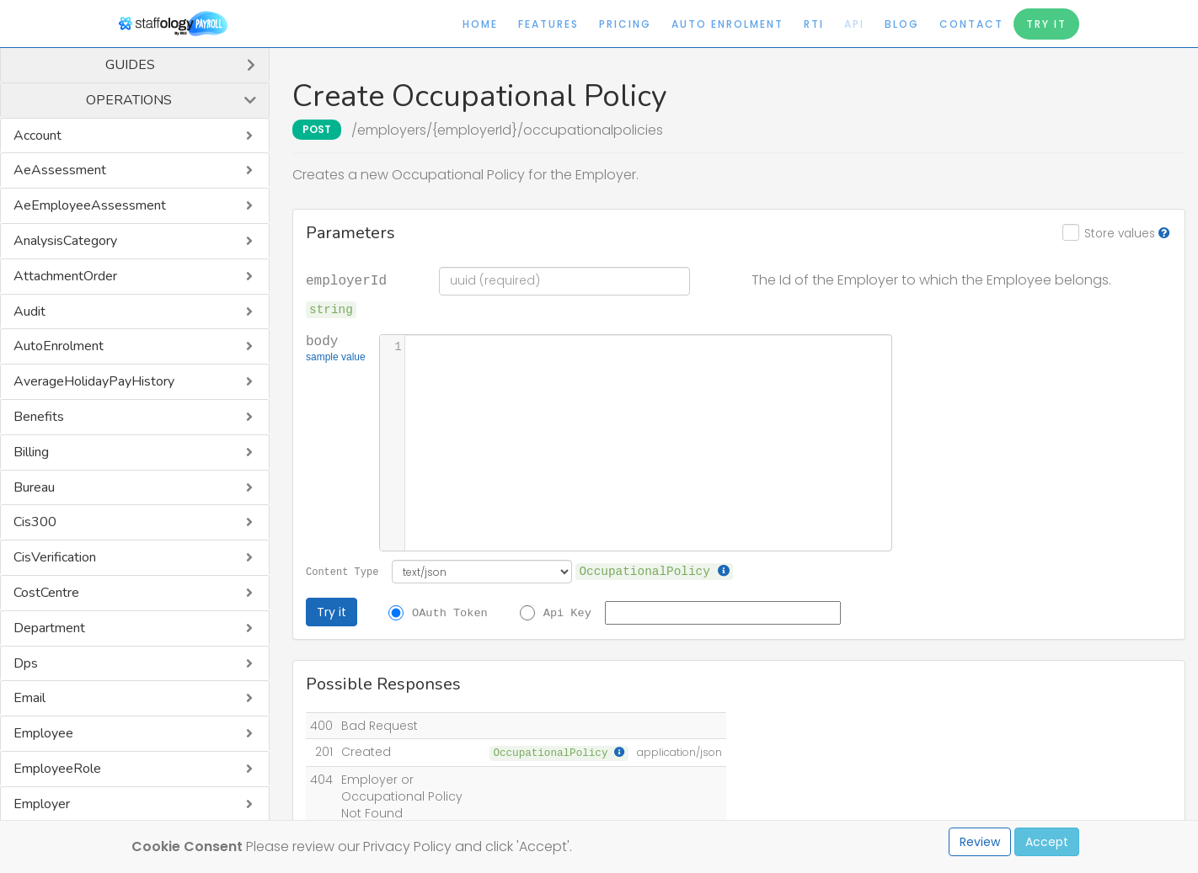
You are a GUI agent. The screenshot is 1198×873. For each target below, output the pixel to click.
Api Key (567, 612)
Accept (1046, 841)
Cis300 (34, 522)
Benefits (38, 416)
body (336, 349)
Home (480, 24)
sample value (336, 359)
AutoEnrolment (58, 346)
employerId (346, 279)
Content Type (342, 571)
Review (980, 841)
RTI (814, 24)
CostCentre (46, 592)
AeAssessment (59, 170)
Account (37, 135)
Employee (43, 733)
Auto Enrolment (727, 24)
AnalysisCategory (65, 241)
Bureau (34, 487)
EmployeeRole (57, 768)
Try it (331, 612)
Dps (25, 663)
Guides (130, 65)
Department (49, 628)
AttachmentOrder (65, 276)
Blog (902, 24)
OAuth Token (450, 612)
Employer (41, 804)
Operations (129, 100)
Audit (29, 311)
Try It (1046, 24)
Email (29, 698)
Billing (31, 452)
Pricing (625, 24)
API (854, 24)
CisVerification (54, 557)
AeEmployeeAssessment (89, 205)
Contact (971, 24)
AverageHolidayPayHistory (93, 381)
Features (548, 24)
